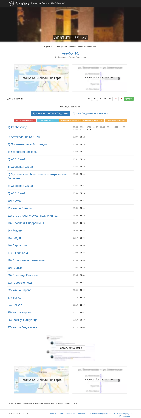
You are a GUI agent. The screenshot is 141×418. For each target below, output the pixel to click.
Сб (116, 99)
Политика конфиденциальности (101, 414)
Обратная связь (125, 416)
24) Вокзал (14, 305)
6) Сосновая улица (20, 166)
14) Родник (14, 230)
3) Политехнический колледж (27, 144)
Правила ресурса (124, 414)
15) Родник (14, 238)
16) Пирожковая (18, 245)
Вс (121, 99)
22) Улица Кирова (19, 290)
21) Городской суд (19, 282)
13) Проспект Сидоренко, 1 (25, 223)
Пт (110, 99)
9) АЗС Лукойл (17, 193)
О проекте (52, 414)
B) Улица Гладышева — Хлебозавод (90, 113)
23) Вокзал (14, 297)
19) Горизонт (16, 267)
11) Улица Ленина (19, 208)
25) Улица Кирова (19, 312)
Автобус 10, (70, 53)
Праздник (128, 99)
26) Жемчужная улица (22, 320)
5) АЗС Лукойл (17, 159)
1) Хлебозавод (17, 127)
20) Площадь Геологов (22, 275)
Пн (89, 99)
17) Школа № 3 (17, 252)
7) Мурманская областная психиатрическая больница (37, 176)
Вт (94, 99)
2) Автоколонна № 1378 (23, 137)
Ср (100, 99)
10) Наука (14, 200)
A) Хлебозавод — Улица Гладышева (50, 113)
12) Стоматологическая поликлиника (32, 215)
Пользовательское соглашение (72, 414)
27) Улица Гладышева (22, 327)
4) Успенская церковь (22, 151)
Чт (105, 99)
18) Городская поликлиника (26, 260)
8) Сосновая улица (20, 185)
